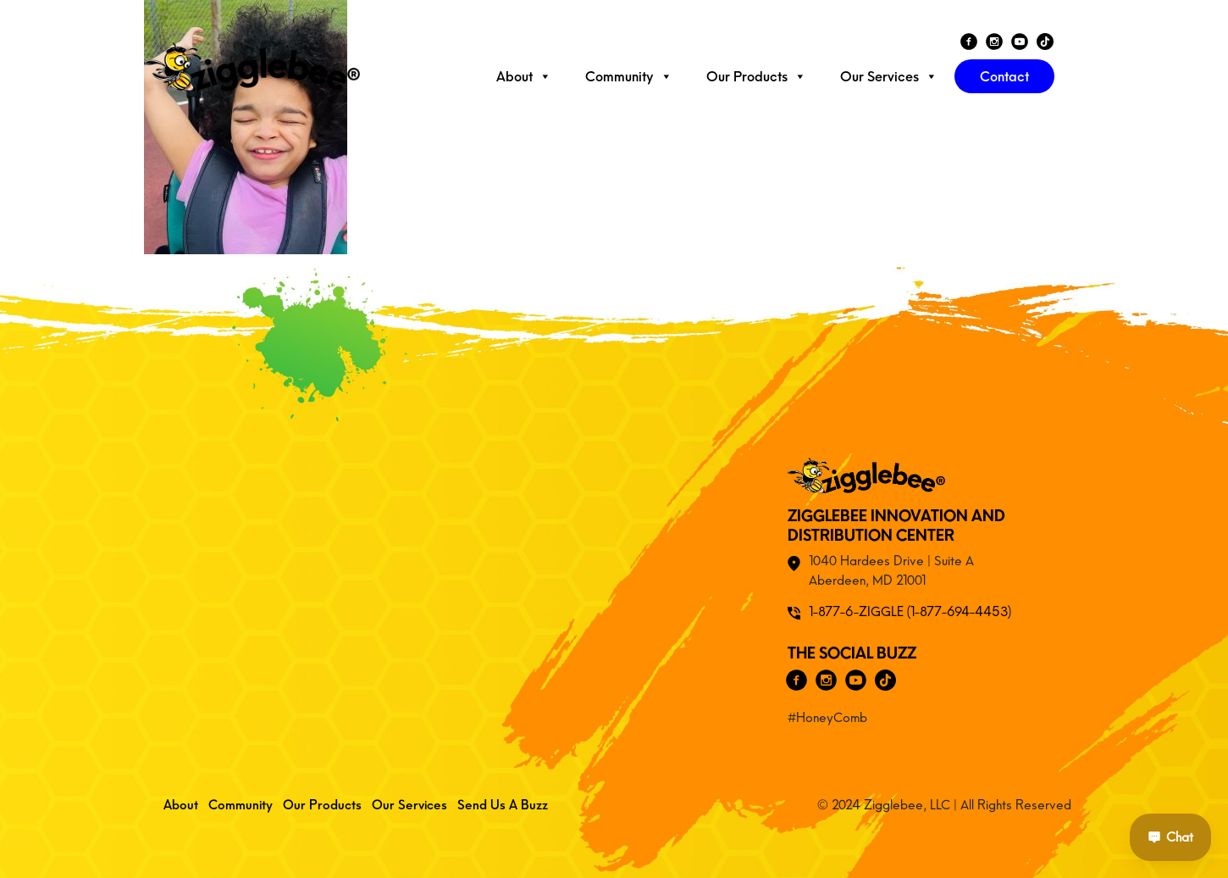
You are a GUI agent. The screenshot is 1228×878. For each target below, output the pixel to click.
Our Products (756, 76)
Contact (1004, 76)
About (523, 76)
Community (628, 76)
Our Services (889, 76)
